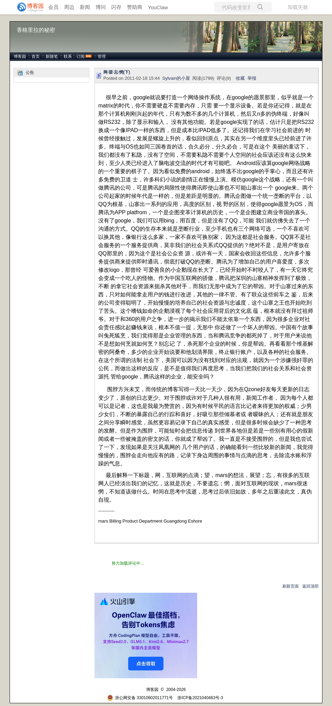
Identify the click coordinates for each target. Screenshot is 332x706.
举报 (251, 78)
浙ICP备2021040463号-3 (200, 697)
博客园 (20, 56)
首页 (35, 56)
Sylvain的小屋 (176, 78)
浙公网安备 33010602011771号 (140, 697)
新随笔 (52, 56)
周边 (69, 7)
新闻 (85, 7)
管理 (102, 56)
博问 (100, 7)
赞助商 (134, 7)
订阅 (80, 56)
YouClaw (158, 7)
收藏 (240, 78)
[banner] (27, 7)
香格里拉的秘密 (36, 30)
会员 (53, 7)
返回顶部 (310, 586)
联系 (68, 56)
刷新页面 (290, 586)
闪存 (116, 7)
